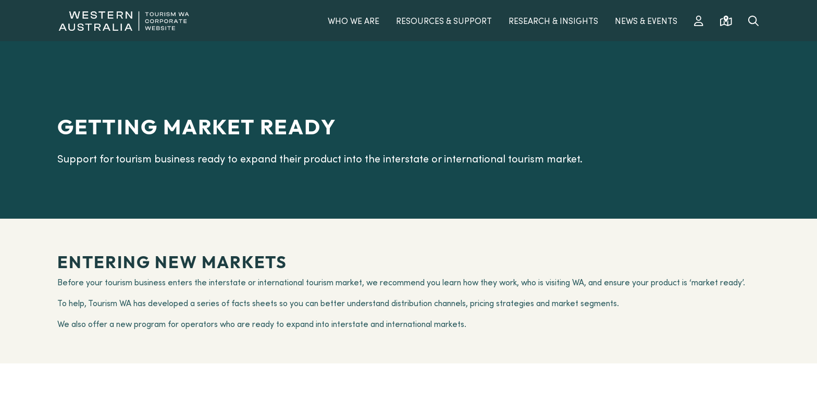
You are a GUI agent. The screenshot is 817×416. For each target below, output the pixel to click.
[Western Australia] (123, 19)
